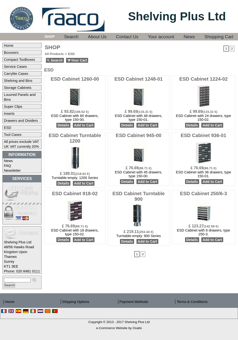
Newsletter (12, 170)
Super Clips (13, 106)
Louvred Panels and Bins (19, 97)
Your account (161, 36)
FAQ (7, 166)
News (189, 36)
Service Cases (15, 67)
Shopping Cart (218, 36)
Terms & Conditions (192, 302)
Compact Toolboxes (19, 60)
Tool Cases (13, 135)
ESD (7, 128)
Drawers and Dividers (21, 121)
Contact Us (127, 36)
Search (71, 36)
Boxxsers (11, 52)
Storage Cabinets (17, 88)
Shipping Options (75, 302)
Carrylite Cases (16, 74)
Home (8, 45)
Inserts (9, 114)
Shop (49, 37)
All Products (54, 54)
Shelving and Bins (18, 81)
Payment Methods (133, 302)
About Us (97, 36)
